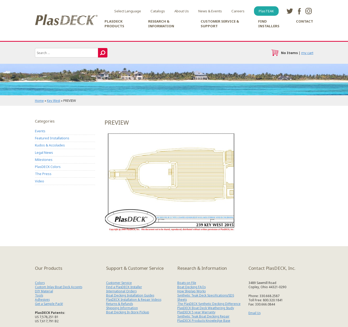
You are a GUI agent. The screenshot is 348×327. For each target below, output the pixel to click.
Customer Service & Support (220, 23)
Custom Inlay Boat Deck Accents (58, 287)
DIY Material (44, 291)
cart (274, 52)
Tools (39, 295)
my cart (307, 52)
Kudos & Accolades (50, 145)
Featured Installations (52, 138)
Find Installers (268, 23)
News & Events (210, 11)
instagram (308, 11)
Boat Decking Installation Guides (130, 295)
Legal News (44, 152)
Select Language (127, 11)
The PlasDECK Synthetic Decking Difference (209, 304)
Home (39, 100)
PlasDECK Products (114, 23)
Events (40, 131)
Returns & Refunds (119, 304)
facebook (299, 11)
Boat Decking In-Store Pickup (127, 312)
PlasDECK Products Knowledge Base (203, 320)
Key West (53, 100)
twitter (289, 11)
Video (39, 181)
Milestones (44, 159)
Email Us (254, 313)
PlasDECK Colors (48, 167)
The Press (43, 174)
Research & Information (161, 23)
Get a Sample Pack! (49, 304)
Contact (304, 21)
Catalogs (157, 11)
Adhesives (42, 299)
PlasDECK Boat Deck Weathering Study (205, 308)
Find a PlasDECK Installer (124, 287)
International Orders (121, 291)
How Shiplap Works (191, 291)
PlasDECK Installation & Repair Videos (133, 299)
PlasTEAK (266, 11)
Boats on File (186, 283)
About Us (181, 11)
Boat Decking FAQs (191, 287)
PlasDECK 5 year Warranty (196, 312)
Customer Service (119, 283)
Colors (40, 283)
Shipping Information (122, 308)
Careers (238, 11)
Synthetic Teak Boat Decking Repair (203, 316)
